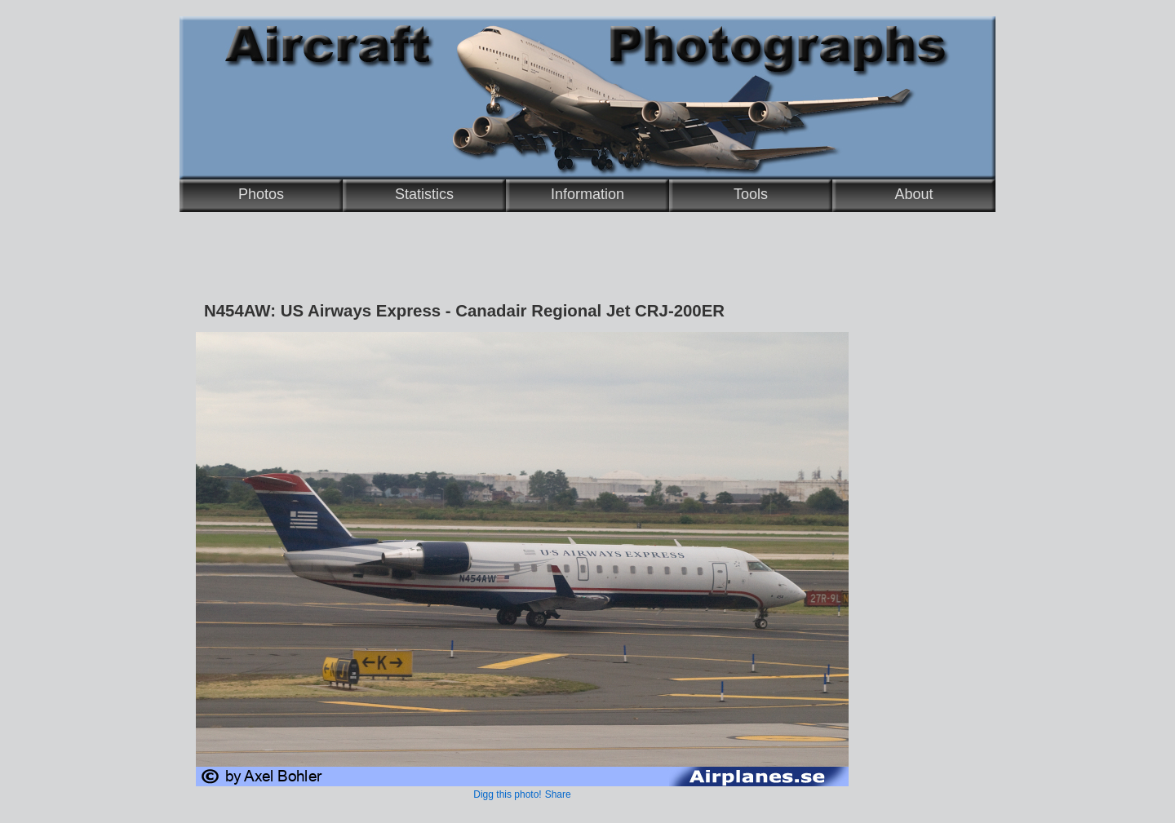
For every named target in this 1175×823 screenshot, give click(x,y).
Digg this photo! (507, 794)
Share (558, 794)
